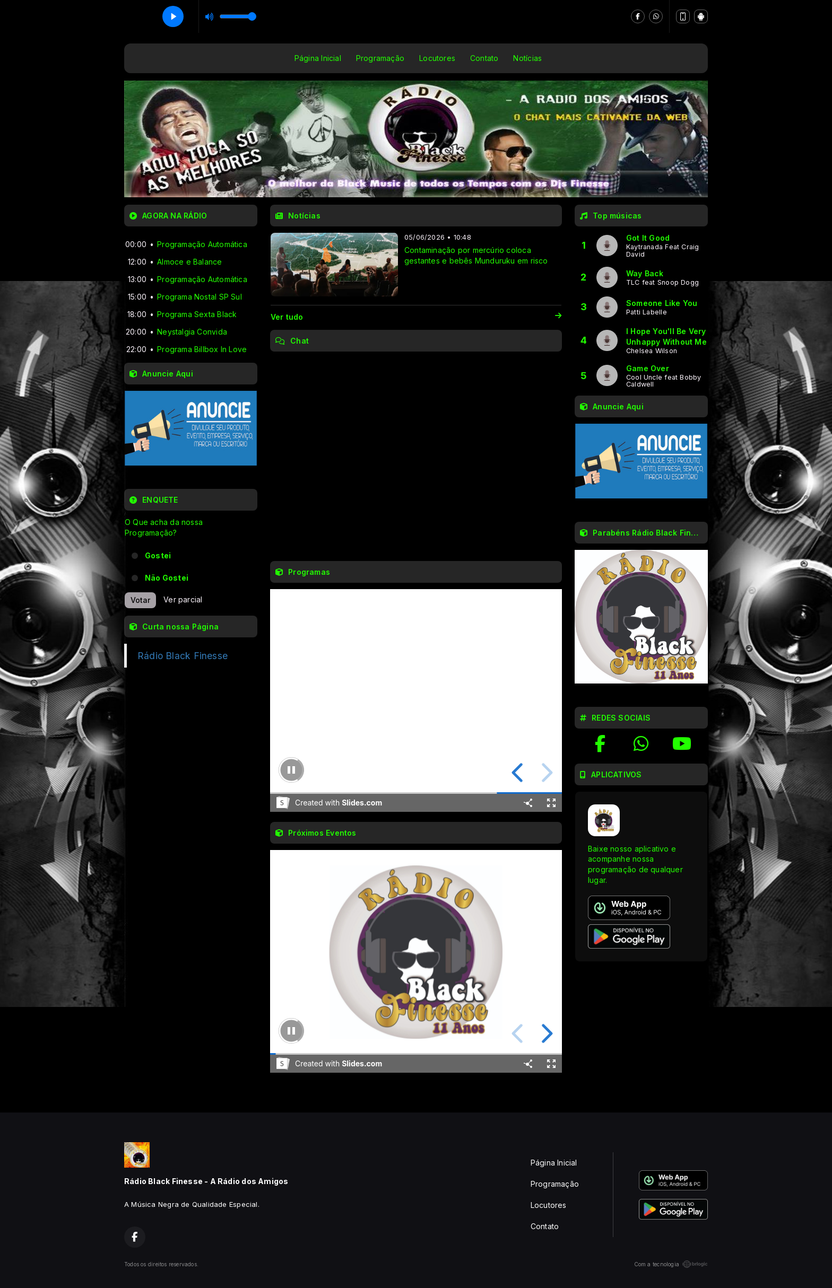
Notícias (527, 58)
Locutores (437, 58)
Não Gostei (166, 577)
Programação (380, 58)
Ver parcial (182, 599)
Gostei (158, 555)
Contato (484, 58)
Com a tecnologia (671, 1264)
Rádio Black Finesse (182, 655)
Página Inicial (317, 58)
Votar (140, 599)
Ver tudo (416, 317)
